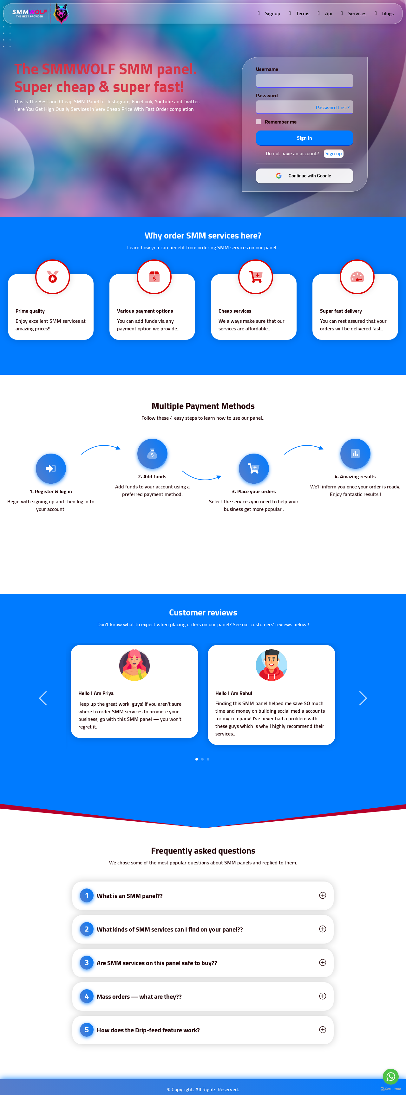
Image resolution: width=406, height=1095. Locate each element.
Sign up (333, 154)
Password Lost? (332, 107)
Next (362, 698)
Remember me (280, 121)
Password (267, 95)
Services (353, 13)
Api (324, 13)
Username (267, 69)
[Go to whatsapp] (391, 1077)
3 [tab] (208, 759)
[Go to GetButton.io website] (391, 1089)
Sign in (304, 138)
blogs (384, 13)
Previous (44, 698)
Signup (268, 13)
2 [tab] (202, 759)
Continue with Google (308, 175)
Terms (298, 13)
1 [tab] (196, 759)
